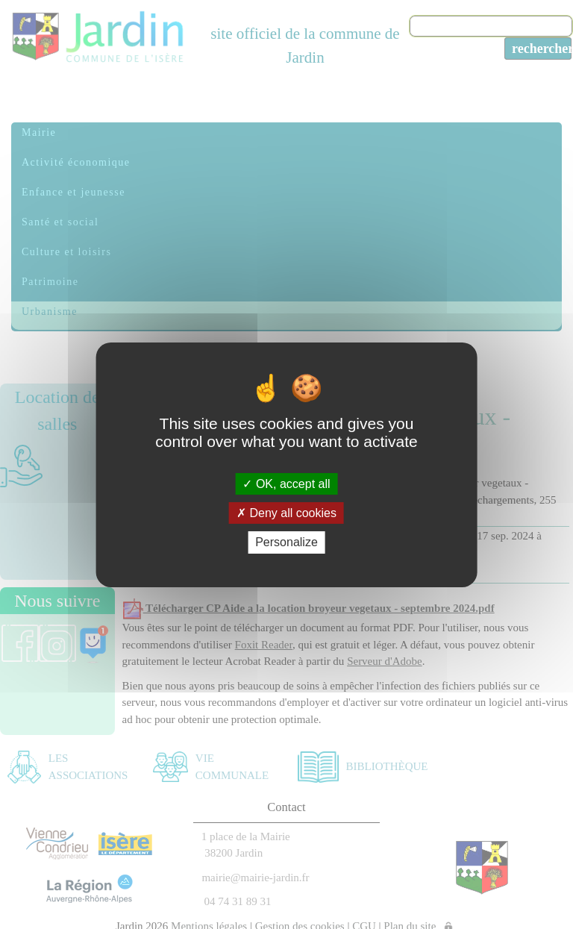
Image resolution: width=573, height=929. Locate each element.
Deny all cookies (286, 513)
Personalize (286, 542)
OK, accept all (286, 484)
